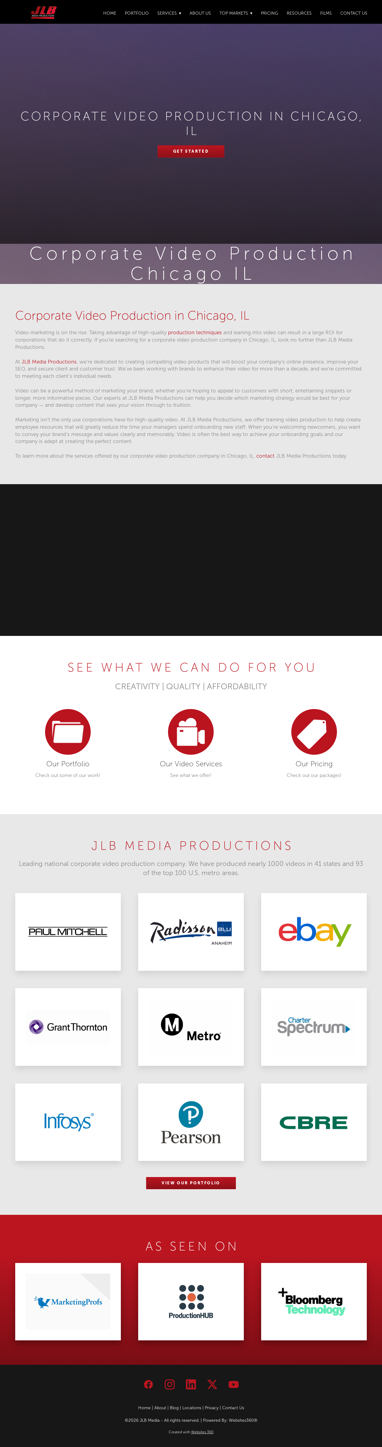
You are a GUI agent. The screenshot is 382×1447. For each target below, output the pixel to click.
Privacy (212, 1408)
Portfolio (137, 13)
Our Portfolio (67, 764)
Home (109, 13)
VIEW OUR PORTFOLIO (191, 1183)
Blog (174, 1408)
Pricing (269, 13)
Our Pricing (314, 764)
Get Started (191, 151)
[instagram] (169, 1384)
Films (326, 13)
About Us (200, 13)
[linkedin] (191, 1384)
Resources (299, 13)
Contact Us (353, 13)
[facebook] (148, 1384)
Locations (191, 1408)
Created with (191, 1432)
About (160, 1408)
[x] (212, 1384)
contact (265, 456)
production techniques (195, 332)
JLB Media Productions (49, 362)
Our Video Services (191, 764)
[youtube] (233, 1384)
